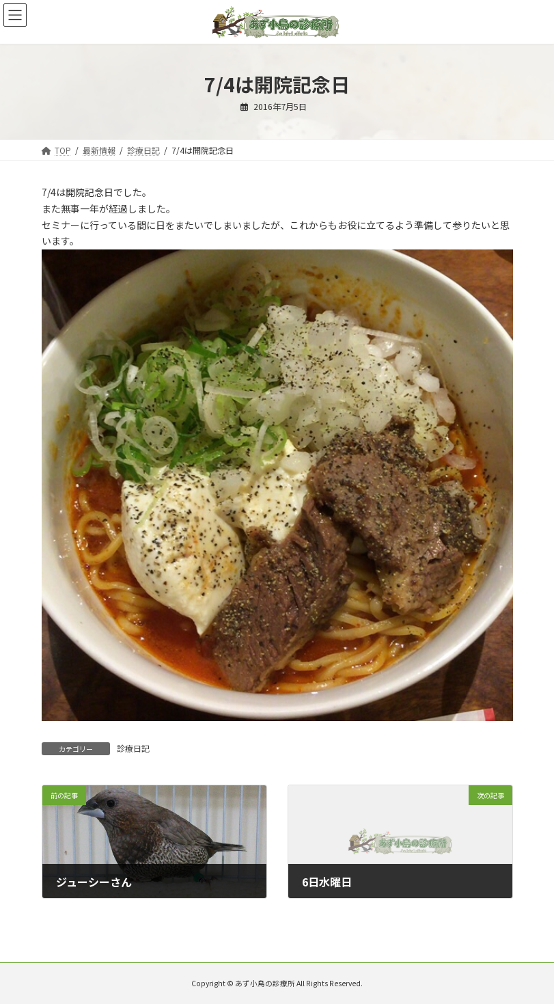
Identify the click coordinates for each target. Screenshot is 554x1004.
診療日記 (133, 748)
